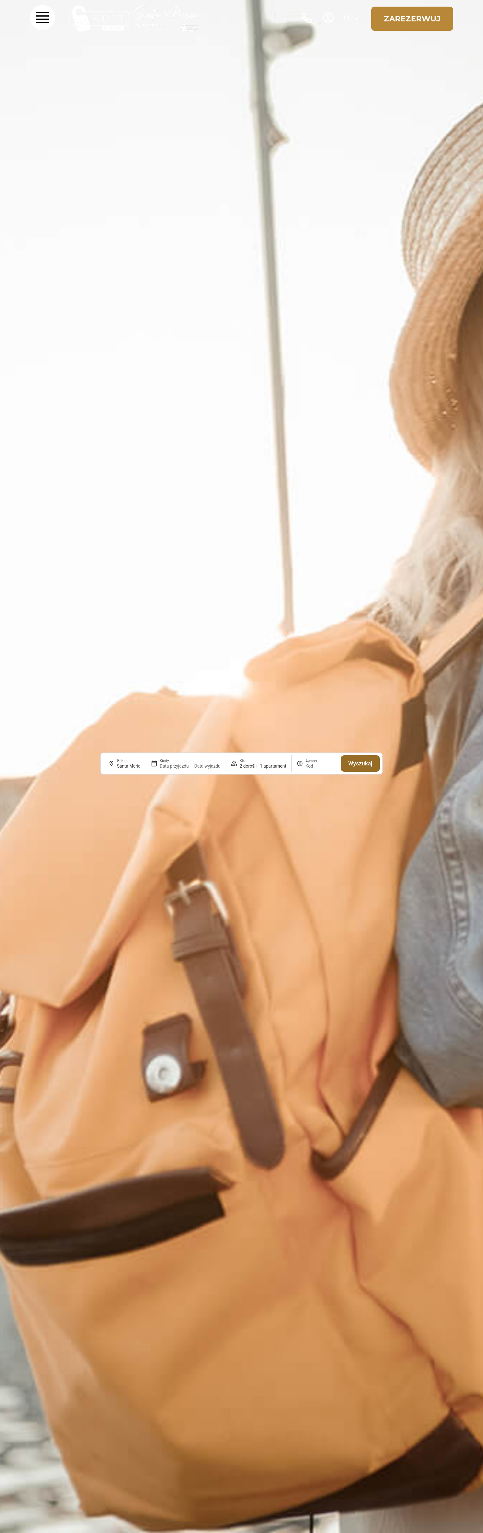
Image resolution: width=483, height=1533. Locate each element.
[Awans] (321, 766)
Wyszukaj (360, 763)
